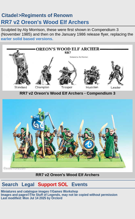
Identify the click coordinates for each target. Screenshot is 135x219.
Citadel (10, 15)
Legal (28, 184)
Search (10, 184)
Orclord (56, 198)
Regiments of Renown (47, 15)
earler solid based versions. (27, 38)
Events (79, 184)
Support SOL (53, 184)
